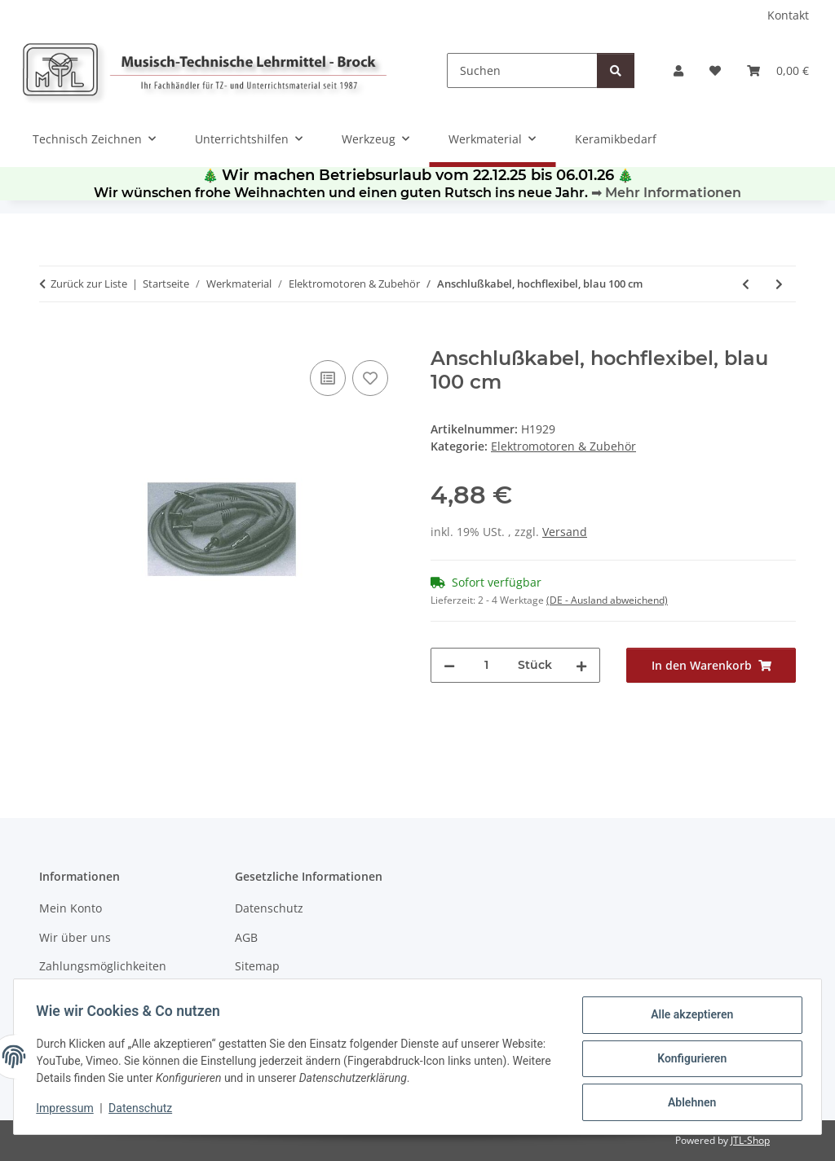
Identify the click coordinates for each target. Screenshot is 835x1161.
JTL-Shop (750, 1140)
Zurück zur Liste (89, 283)
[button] (678, 70)
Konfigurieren (687, 1060)
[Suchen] (522, 70)
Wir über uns (75, 937)
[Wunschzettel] (715, 70)
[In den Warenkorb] (52, 338)
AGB (246, 937)
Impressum (68, 1110)
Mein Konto (70, 908)
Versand (564, 531)
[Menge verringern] (449, 665)
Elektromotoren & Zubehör (563, 446)
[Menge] (486, 665)
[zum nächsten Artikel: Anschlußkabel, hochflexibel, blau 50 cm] (779, 283)
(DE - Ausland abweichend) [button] (607, 600)
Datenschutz (144, 1110)
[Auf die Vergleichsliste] (328, 378)
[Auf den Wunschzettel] (370, 378)
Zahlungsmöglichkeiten (102, 966)
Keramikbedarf (615, 139)
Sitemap (257, 966)
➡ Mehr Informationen (666, 192)
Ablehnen (688, 1103)
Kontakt (788, 15)
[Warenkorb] (778, 70)
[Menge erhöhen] (581, 665)
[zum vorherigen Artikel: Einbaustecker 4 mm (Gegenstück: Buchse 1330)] (745, 283)
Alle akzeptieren (688, 1018)
